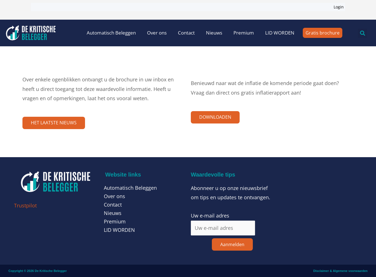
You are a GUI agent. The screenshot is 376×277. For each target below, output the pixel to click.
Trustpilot (25, 205)
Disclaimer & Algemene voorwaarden (340, 271)
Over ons (157, 32)
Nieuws (214, 32)
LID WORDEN (279, 32)
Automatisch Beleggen (111, 32)
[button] (362, 33)
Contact (186, 32)
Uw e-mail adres (210, 215)
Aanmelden (232, 244)
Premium (243, 32)
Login (339, 7)
